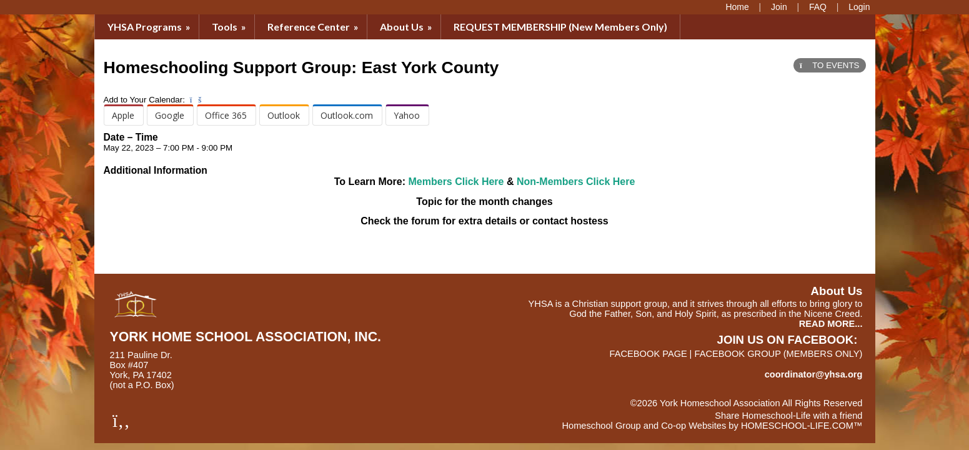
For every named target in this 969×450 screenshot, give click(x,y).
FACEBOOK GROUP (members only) (778, 354)
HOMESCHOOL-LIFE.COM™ (802, 426)
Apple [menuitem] (123, 115)
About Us (407, 26)
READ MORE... (831, 324)
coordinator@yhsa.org (814, 374)
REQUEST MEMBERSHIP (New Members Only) (560, 26)
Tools (230, 26)
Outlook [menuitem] (283, 115)
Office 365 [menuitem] (226, 115)
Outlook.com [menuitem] (347, 115)
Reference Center (313, 26)
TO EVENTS (829, 65)
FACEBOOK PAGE (648, 354)
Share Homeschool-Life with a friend (788, 416)
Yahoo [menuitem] (407, 115)
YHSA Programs (149, 26)
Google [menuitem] (169, 115)
